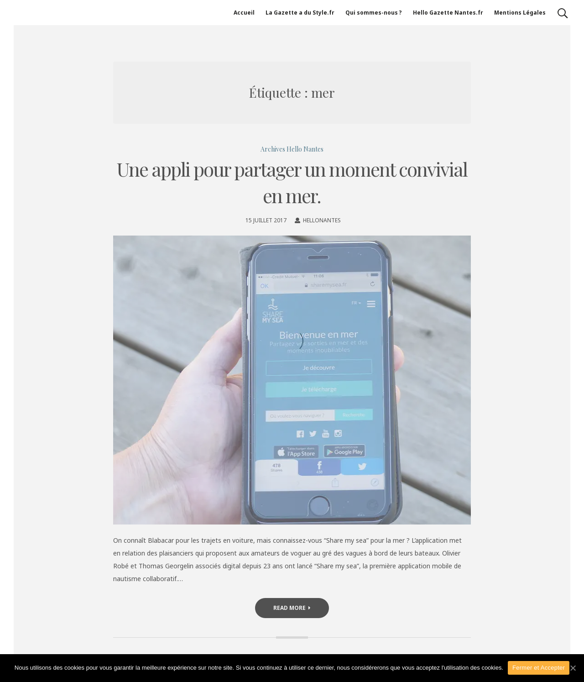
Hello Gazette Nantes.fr (448, 12)
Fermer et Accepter (538, 667)
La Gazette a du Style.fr (300, 12)
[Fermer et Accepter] (572, 667)
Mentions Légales (520, 12)
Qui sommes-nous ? (373, 12)
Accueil (244, 12)
